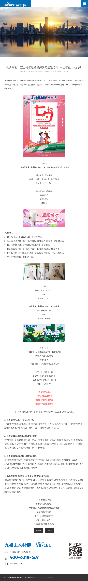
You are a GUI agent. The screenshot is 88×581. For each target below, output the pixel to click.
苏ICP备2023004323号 (44, 578)
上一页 (38, 530)
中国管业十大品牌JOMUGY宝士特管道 (65, 85)
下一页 (49, 530)
